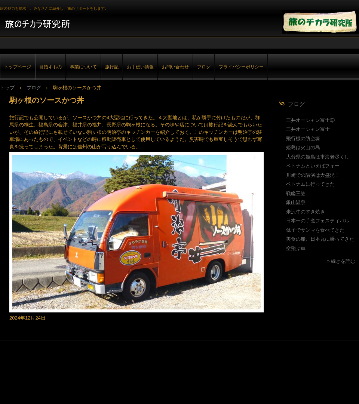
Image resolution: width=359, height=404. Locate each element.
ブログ (204, 66)
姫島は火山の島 (303, 147)
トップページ (17, 66)
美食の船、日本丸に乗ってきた (320, 239)
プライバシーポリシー (241, 66)
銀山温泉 (296, 202)
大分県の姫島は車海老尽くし (317, 157)
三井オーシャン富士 (308, 129)
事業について (83, 66)
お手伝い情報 (140, 66)
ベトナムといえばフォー (313, 166)
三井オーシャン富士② (310, 120)
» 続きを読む (341, 261)
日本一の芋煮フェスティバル (317, 220)
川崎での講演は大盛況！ (313, 175)
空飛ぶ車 (296, 248)
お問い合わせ (175, 66)
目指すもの (50, 66)
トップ (7, 87)
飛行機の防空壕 (303, 138)
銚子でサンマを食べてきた (315, 230)
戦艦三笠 (296, 193)
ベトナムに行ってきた (310, 184)
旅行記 (112, 66)
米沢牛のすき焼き (305, 212)
